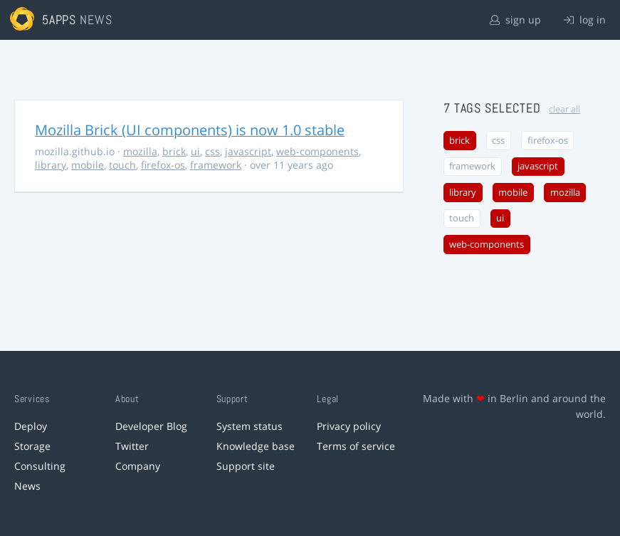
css (212, 151)
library (50, 165)
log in (585, 19)
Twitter (132, 446)
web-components (317, 151)
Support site (245, 466)
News (27, 486)
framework (215, 165)
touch (122, 165)
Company (137, 466)
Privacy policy (349, 426)
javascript (248, 151)
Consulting (39, 466)
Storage (32, 446)
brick (174, 151)
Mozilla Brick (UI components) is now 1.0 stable (190, 130)
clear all (564, 109)
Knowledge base (255, 446)
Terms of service (356, 446)
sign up (515, 19)
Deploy (30, 426)
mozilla (140, 151)
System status (249, 426)
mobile (87, 165)
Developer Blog (151, 426)
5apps (59, 19)
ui (195, 151)
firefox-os (163, 165)
